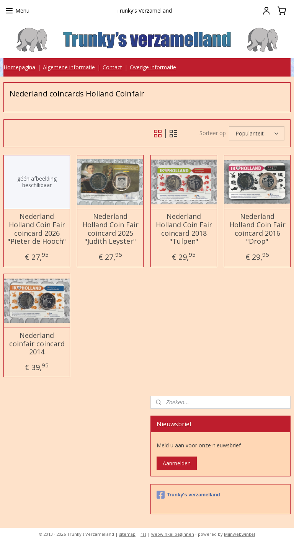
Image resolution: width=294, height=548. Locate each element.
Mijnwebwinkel (239, 534)
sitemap (127, 534)
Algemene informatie (69, 67)
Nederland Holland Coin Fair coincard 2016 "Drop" (257, 229)
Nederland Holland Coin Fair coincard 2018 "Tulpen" (184, 229)
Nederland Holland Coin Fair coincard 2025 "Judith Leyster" (110, 229)
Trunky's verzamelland (188, 494)
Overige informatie (153, 67)
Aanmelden (177, 463)
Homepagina (19, 67)
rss (143, 534)
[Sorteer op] (256, 133)
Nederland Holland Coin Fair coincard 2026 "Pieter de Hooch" (37, 229)
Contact (112, 67)
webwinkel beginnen (172, 534)
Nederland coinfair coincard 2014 (37, 343)
